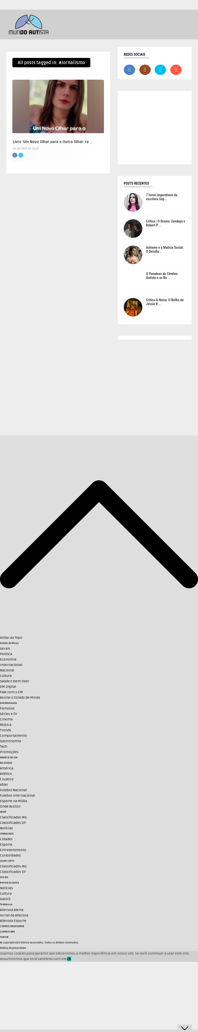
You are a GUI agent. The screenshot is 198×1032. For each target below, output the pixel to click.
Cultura (6, 676)
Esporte (6, 844)
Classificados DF (13, 823)
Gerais (5, 648)
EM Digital (8, 687)
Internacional (11, 665)
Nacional (7, 670)
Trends (5, 730)
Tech (3, 746)
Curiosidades (10, 855)
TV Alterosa (6, 904)
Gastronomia (10, 741)
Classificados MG (13, 817)
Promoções (9, 752)
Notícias (6, 828)
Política (6, 654)
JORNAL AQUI (7, 833)
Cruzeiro (7, 779)
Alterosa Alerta (11, 910)
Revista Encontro (9, 882)
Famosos (7, 708)
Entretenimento (8, 703)
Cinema (6, 719)
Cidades (6, 839)
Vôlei (4, 785)
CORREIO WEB (7, 931)
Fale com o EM (11, 692)
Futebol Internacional (17, 795)
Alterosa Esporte (13, 921)
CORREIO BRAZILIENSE (12, 926)
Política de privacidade (13, 948)
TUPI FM (4, 937)
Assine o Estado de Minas (20, 697)
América (6, 768)
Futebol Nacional (13, 790)
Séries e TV (8, 714)
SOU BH (4, 877)
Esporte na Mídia (13, 801)
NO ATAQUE (6, 763)
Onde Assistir (10, 806)
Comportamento (13, 736)
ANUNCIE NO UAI (9, 757)
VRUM (3, 812)
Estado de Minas (9, 643)
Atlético (6, 774)
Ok (69, 959)
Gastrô (5, 899)
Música (5, 725)
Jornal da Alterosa (14, 915)
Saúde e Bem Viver (14, 681)
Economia (8, 659)
